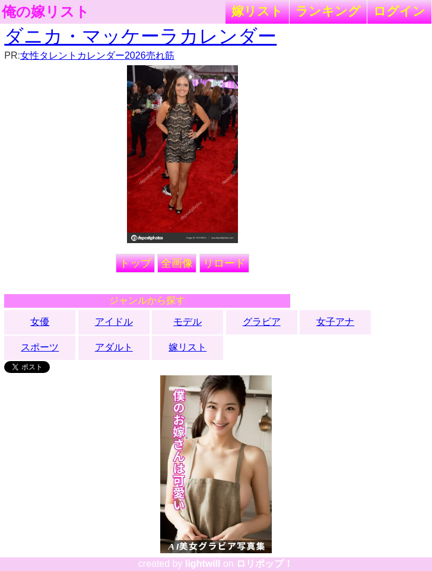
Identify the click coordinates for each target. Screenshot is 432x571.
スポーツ (40, 347)
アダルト (114, 347)
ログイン (399, 11)
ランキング (328, 11)
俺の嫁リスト (46, 12)
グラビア (262, 322)
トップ (135, 263)
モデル (187, 322)
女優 (39, 322)
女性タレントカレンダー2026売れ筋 (97, 55)
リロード (224, 263)
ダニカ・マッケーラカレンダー (140, 36)
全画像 (177, 263)
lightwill (203, 564)
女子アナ (335, 322)
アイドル (114, 322)
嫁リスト (257, 11)
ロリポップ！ (264, 564)
